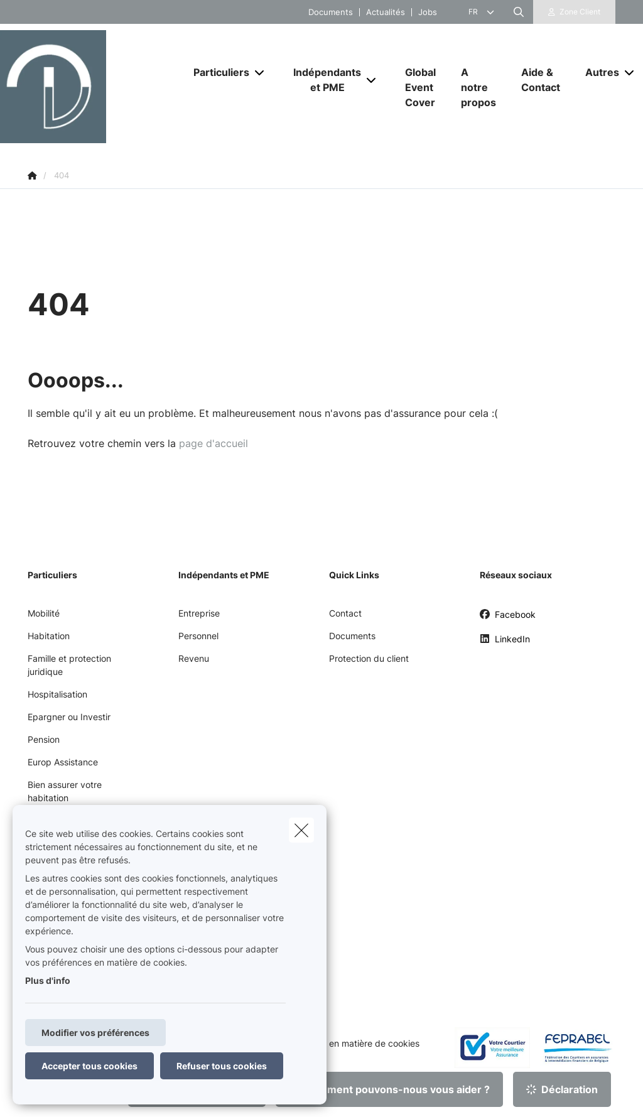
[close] (301, 830)
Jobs (427, 12)
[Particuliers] (216, 72)
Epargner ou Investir (69, 716)
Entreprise (199, 613)
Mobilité (44, 613)
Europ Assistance (63, 762)
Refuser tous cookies (221, 1065)
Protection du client (369, 658)
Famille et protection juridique (69, 665)
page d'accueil (213, 443)
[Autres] (597, 72)
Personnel (198, 635)
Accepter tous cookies (89, 1065)
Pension (44, 739)
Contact (345, 613)
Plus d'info (47, 980)
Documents (330, 12)
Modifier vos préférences (95, 1032)
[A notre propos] (478, 87)
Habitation (49, 635)
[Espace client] (574, 12)
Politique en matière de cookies (355, 1043)
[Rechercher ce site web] (518, 12)
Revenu (193, 658)
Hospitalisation (57, 694)
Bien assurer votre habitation (65, 791)
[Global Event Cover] (420, 87)
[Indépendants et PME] (322, 79)
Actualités (385, 12)
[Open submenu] (260, 72)
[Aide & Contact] (541, 79)
